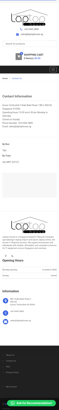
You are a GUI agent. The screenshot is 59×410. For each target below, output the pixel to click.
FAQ (8, 366)
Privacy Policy (12, 372)
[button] (31, 403)
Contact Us (11, 361)
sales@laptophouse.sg (20, 126)
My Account (11, 386)
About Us (10, 355)
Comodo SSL (6, 409)
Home (5, 78)
